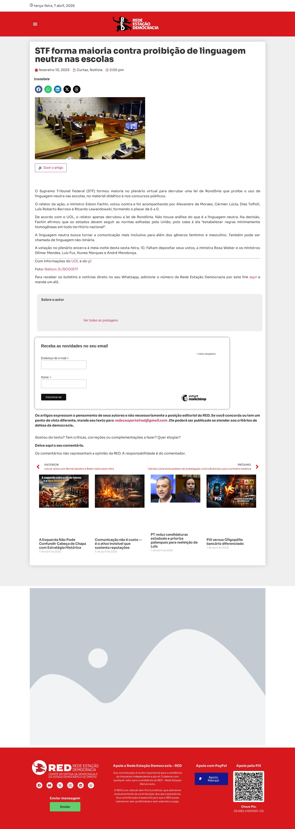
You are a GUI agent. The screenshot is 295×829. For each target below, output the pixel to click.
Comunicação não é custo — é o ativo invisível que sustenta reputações (118, 544)
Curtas (82, 70)
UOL (75, 261)
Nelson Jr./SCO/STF (61, 269)
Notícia (96, 70)
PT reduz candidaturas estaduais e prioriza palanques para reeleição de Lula (174, 540)
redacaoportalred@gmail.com (141, 420)
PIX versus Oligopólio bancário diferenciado (225, 542)
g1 (90, 261)
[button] (35, 24)
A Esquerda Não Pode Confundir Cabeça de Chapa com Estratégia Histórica (62, 544)
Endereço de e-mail (55, 358)
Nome (46, 377)
